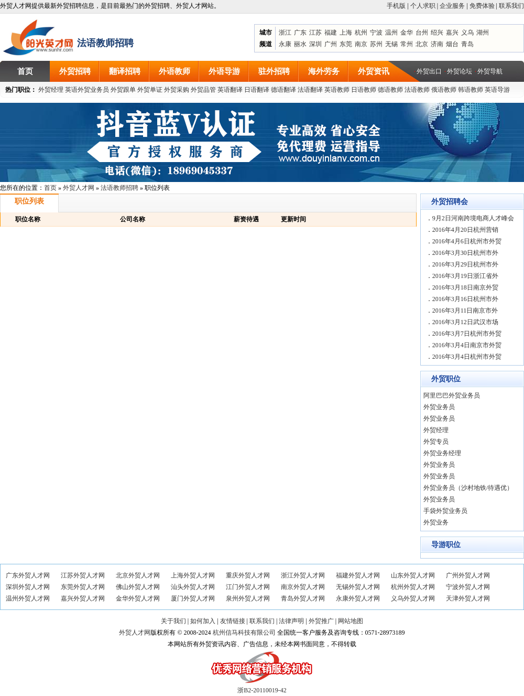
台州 (422, 32)
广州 (330, 44)
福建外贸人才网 (358, 575)
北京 (422, 44)
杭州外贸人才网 (413, 587)
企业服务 (452, 5)
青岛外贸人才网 (303, 598)
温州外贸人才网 (28, 598)
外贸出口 (429, 71)
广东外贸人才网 (28, 575)
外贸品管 (203, 89)
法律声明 (291, 621)
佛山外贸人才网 (138, 587)
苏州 (376, 44)
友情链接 (232, 621)
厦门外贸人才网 (193, 598)
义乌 (467, 32)
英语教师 (337, 89)
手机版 (396, 5)
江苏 (315, 32)
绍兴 (437, 32)
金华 (406, 32)
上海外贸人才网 (193, 575)
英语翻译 (230, 89)
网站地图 (350, 621)
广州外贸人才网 (468, 575)
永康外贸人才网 (358, 598)
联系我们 (511, 5)
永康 (285, 44)
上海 (346, 32)
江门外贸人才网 (248, 587)
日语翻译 (256, 89)
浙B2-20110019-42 (262, 690)
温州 (391, 32)
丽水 (300, 44)
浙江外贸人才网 (303, 575)
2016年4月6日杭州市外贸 (466, 241)
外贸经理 (50, 89)
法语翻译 (310, 89)
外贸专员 (436, 441)
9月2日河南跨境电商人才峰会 (473, 218)
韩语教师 (470, 89)
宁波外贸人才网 (468, 587)
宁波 (376, 32)
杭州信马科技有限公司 (244, 632)
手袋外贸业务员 (445, 511)
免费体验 (482, 5)
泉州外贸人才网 (248, 598)
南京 (361, 44)
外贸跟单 (123, 89)
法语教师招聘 (119, 187)
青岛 (467, 44)
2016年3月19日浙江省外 (465, 276)
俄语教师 (443, 89)
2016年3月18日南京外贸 (465, 287)
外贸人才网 (78, 187)
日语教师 (363, 89)
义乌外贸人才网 (413, 598)
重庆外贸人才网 (248, 575)
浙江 (285, 32)
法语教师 (417, 89)
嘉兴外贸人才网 (83, 598)
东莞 (346, 44)
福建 (330, 32)
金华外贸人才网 (138, 598)
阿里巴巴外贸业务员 (451, 395)
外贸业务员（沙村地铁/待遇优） (468, 487)
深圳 (315, 44)
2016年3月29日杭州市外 (465, 264)
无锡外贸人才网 (358, 587)
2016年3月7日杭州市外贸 (466, 333)
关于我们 (173, 621)
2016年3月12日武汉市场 (465, 322)
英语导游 (497, 89)
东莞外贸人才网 (83, 587)
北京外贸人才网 (138, 575)
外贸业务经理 (442, 453)
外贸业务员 (439, 407)
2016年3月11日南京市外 (465, 310)
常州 (406, 44)
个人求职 (422, 5)
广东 (300, 32)
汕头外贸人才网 (193, 587)
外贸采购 (176, 89)
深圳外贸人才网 (28, 587)
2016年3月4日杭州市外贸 (466, 356)
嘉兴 (452, 32)
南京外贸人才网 (303, 587)
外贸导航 (490, 71)
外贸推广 (321, 621)
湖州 (482, 32)
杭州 (361, 32)
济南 (437, 44)
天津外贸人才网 (468, 598)
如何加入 (202, 621)
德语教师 (391, 89)
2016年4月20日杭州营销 (465, 229)
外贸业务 (436, 522)
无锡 (391, 44)
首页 (50, 187)
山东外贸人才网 (413, 575)
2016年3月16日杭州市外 (465, 299)
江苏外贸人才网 (83, 575)
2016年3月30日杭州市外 (465, 252)
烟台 (452, 44)
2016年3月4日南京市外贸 (466, 345)
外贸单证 (149, 89)
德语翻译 (283, 89)
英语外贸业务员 (87, 89)
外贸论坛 (459, 71)
